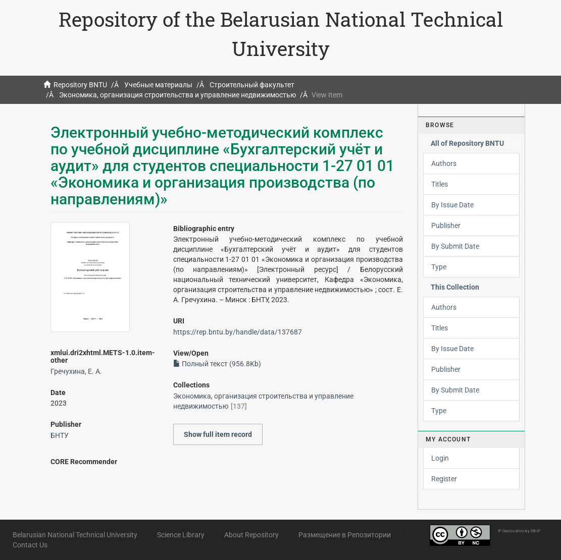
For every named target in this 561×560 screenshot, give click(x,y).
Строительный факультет (252, 85)
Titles (439, 184)
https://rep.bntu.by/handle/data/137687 (237, 332)
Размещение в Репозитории (344, 535)
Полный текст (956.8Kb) (217, 364)
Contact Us (30, 545)
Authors (443, 163)
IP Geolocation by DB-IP (519, 531)
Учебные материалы (158, 85)
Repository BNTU (80, 85)
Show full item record (218, 434)
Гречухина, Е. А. (76, 371)
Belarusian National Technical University (75, 535)
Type (438, 267)
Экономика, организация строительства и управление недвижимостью (177, 95)
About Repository (251, 535)
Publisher (446, 225)
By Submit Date (455, 246)
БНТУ (59, 435)
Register (444, 479)
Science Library (181, 535)
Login (440, 458)
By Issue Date (452, 205)
